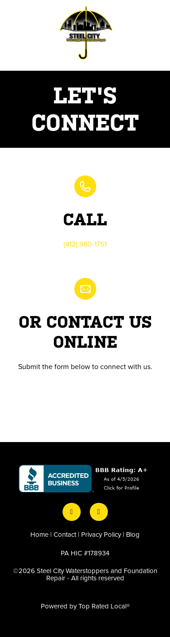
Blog (133, 534)
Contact (64, 534)
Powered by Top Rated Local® (85, 606)
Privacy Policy (101, 534)
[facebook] (72, 512)
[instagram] (99, 512)
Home (39, 534)
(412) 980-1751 (85, 244)
